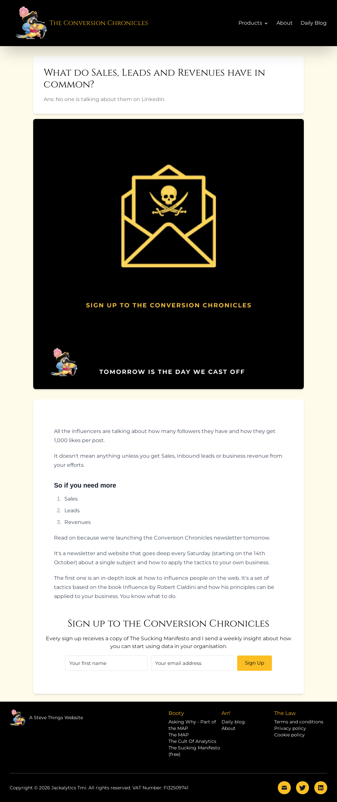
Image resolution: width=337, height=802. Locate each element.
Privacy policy (290, 728)
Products (253, 23)
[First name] (106, 663)
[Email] (192, 663)
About (284, 23)
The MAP (178, 735)
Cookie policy (289, 735)
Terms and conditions (298, 722)
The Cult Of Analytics (192, 741)
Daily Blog (314, 23)
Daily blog (233, 722)
